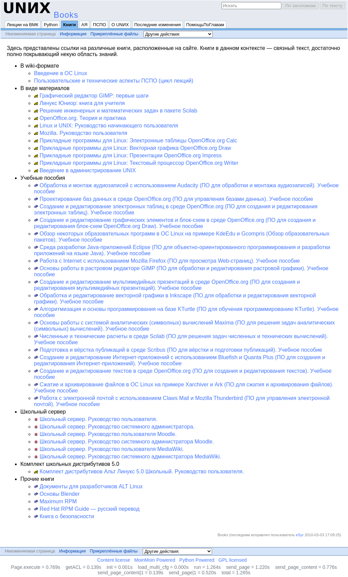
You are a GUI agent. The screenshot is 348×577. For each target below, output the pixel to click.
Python (51, 24)
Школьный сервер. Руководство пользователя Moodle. (105, 434)
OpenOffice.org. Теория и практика (80, 118)
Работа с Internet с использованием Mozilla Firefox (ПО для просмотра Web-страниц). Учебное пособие (167, 261)
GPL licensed (233, 560)
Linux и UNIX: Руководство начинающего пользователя (106, 125)
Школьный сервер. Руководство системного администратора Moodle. (124, 441)
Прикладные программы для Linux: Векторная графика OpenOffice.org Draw (132, 148)
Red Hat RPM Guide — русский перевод (87, 509)
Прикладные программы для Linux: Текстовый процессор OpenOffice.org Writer (136, 163)
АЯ (84, 24)
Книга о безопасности (64, 516)
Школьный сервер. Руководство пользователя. (95, 419)
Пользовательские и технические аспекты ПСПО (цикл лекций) (113, 81)
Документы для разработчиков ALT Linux (88, 486)
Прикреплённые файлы (114, 33)
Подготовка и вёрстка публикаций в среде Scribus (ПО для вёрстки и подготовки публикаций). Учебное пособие (178, 350)
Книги (69, 24)
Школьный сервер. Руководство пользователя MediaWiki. (109, 449)
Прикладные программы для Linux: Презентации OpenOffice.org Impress (128, 155)
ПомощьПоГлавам (205, 24)
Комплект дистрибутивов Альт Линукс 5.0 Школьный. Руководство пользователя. (139, 471)
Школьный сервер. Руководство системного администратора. (114, 427)
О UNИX (120, 24)
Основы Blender (57, 494)
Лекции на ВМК (22, 24)
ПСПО (99, 24)
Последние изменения (157, 24)
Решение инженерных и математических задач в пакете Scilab (115, 110)
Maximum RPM (55, 501)
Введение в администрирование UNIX (85, 170)
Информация (73, 33)
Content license (113, 560)
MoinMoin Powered (154, 560)
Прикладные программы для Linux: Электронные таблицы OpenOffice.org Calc (135, 140)
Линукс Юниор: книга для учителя (79, 103)
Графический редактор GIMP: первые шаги (91, 96)
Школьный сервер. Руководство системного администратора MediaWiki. (127, 456)
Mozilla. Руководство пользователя (80, 133)
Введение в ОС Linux (60, 73)
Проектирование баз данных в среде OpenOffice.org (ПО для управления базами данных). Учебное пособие (173, 199)
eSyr (299, 535)
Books (66, 14)
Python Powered (196, 560)
